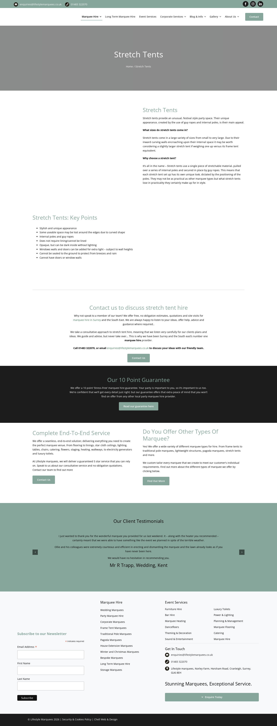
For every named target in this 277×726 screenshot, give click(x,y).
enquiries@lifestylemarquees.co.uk (40, 4)
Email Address (27, 647)
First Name (23, 663)
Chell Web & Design (105, 719)
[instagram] (253, 4)
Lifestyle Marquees (42, 719)
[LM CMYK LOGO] (31, 10)
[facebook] (245, 4)
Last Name (23, 679)
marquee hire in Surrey (87, 320)
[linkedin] (260, 4)
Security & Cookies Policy (76, 719)
